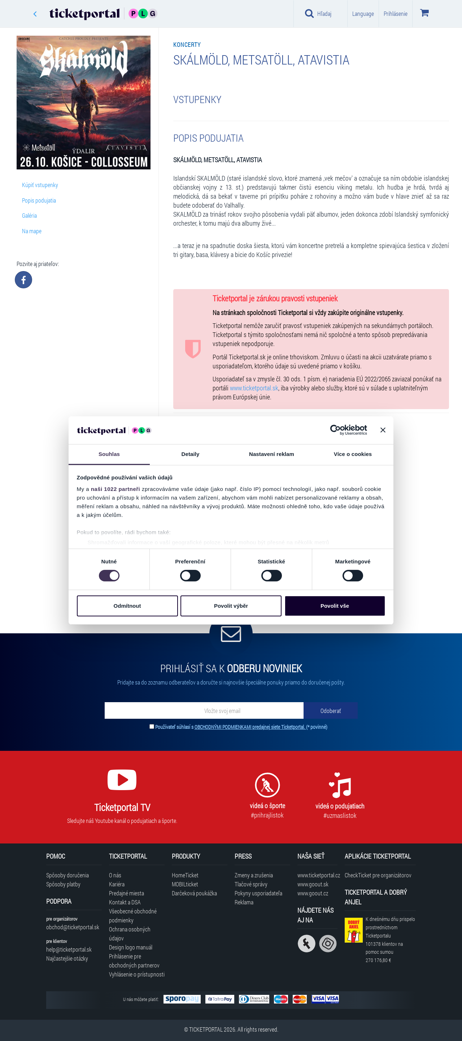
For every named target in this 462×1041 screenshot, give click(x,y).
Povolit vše (335, 606)
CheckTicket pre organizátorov (378, 875)
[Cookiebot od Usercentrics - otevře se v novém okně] (335, 430)
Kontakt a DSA (125, 902)
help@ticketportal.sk (69, 949)
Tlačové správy (251, 884)
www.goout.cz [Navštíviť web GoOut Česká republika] (312, 893)
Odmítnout (127, 606)
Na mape (32, 231)
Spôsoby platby (63, 884)
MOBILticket (185, 884)
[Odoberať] (331, 710)
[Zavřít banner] (382, 430)
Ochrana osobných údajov (130, 933)
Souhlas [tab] (109, 454)
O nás (115, 875)
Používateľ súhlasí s (241, 726)
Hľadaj (318, 13)
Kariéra (117, 884)
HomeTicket (185, 875)
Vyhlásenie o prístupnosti (137, 974)
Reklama (244, 902)
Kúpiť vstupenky (40, 185)
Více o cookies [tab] (353, 454)
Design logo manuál (130, 947)
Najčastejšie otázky (67, 958)
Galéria (29, 215)
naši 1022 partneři (115, 489)
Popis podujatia (39, 200)
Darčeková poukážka (194, 893)
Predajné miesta (126, 893)
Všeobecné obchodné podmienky (133, 915)
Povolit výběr (231, 606)
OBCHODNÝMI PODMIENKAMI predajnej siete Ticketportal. (250, 726)
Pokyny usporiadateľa (258, 893)
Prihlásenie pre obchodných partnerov (134, 960)
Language (363, 13)
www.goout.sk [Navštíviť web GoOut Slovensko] (312, 884)
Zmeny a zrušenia (254, 875)
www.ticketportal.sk (254, 388)
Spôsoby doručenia (67, 875)
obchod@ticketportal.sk (72, 927)
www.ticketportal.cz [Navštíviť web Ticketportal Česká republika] (317, 875)
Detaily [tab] (191, 454)
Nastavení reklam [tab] (271, 454)
